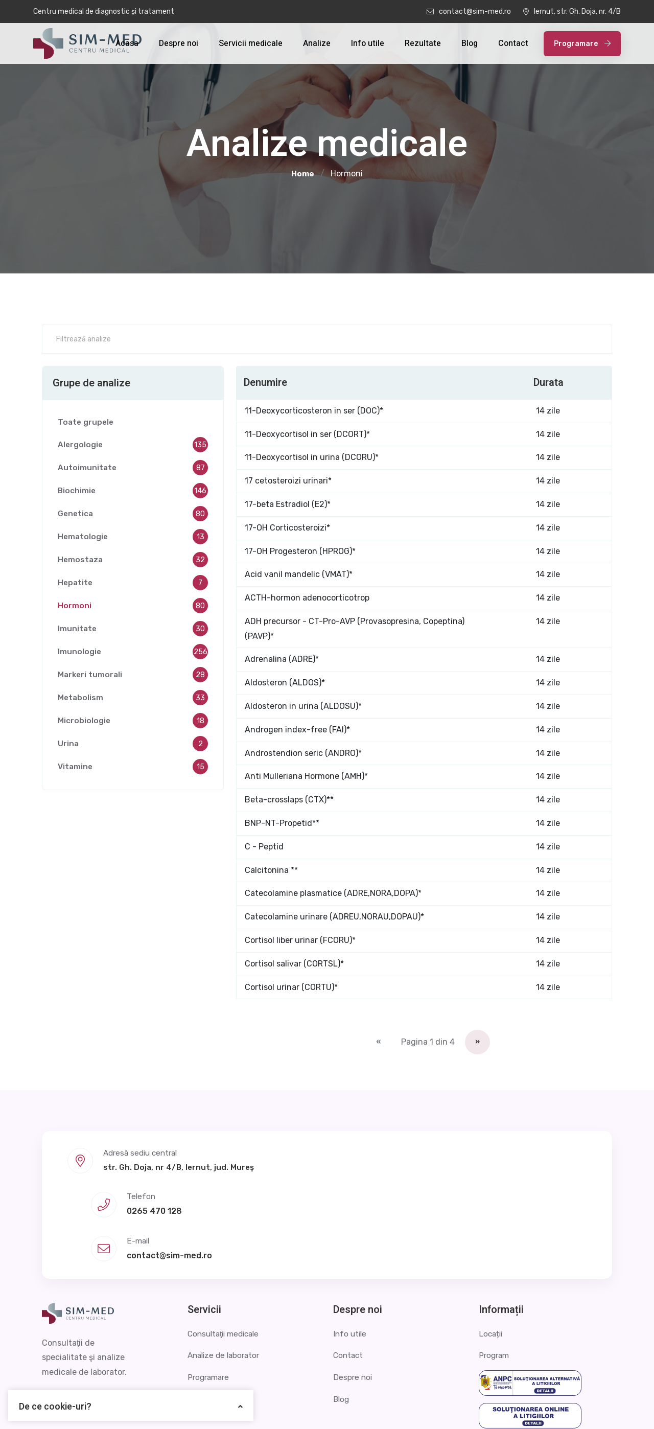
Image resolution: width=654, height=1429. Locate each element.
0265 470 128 (340, 1177)
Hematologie (133, 539)
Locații (491, 1262)
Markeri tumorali (133, 677)
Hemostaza (133, 562)
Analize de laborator (226, 1284)
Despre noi (178, 43)
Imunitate (133, 631)
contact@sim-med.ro (469, 11)
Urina (133, 746)
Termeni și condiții (577, 1406)
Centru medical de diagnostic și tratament (103, 11)
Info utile (367, 43)
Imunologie (133, 654)
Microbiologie (133, 723)
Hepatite (133, 585)
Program (495, 1284)
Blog (469, 43)
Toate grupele (86, 424)
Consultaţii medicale (226, 1262)
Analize (317, 43)
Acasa (126, 43)
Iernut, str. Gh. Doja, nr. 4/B (572, 11)
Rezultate (423, 43)
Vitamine (133, 769)
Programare (582, 43)
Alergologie (133, 447)
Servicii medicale (251, 43)
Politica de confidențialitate (474, 1406)
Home (303, 174)
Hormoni (133, 608)
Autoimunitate (133, 470)
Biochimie (133, 493)
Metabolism (133, 700)
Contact (513, 43)
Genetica (133, 516)
